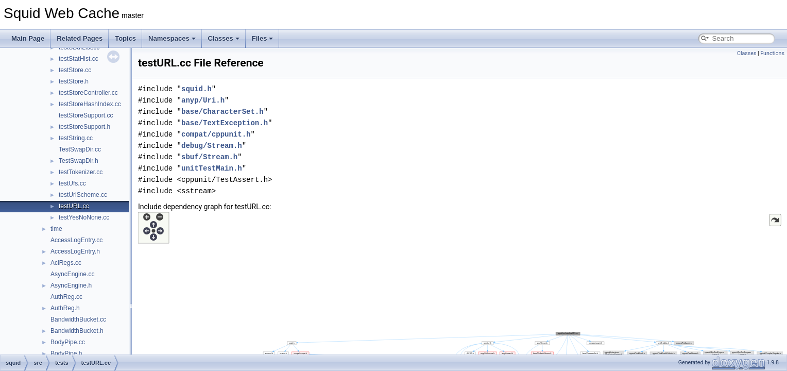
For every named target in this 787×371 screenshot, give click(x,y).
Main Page (27, 38)
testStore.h (74, 81)
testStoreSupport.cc (86, 115)
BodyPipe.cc (67, 342)
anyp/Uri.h (203, 100)
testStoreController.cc (88, 92)
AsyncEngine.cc (72, 274)
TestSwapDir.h (78, 160)
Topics (125, 38)
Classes (223, 38)
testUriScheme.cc (83, 194)
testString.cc (76, 138)
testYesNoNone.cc (84, 217)
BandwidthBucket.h (77, 330)
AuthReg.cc (66, 296)
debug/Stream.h (211, 145)
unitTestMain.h (211, 168)
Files (262, 38)
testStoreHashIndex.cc (90, 104)
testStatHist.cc (78, 58)
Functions (772, 53)
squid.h (196, 89)
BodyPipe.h (66, 353)
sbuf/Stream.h (209, 157)
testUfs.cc (72, 183)
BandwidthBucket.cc (78, 319)
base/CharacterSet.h (222, 111)
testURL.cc (74, 206)
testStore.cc (75, 70)
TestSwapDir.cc (80, 149)
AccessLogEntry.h (75, 251)
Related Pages (79, 38)
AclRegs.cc (65, 262)
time (56, 228)
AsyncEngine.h (71, 285)
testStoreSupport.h (84, 126)
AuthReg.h (65, 308)
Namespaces (172, 38)
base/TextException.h (224, 123)
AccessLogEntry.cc (76, 240)
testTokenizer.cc (80, 172)
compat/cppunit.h (215, 134)
